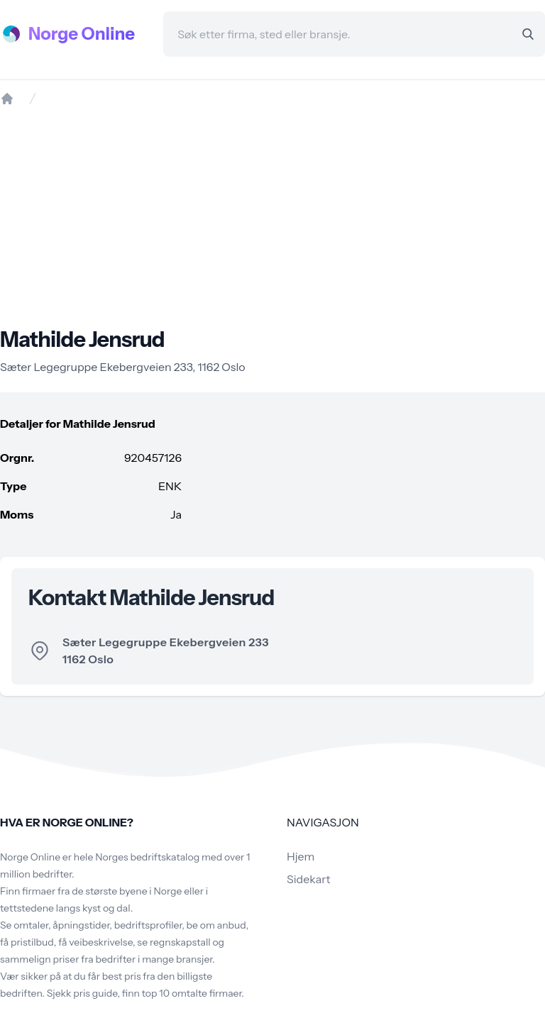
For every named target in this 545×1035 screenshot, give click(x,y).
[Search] (528, 34)
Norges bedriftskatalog (147, 857)
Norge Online (81, 33)
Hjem (300, 856)
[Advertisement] (272, 216)
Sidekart (308, 879)
